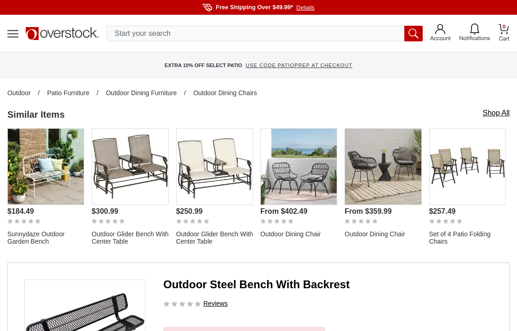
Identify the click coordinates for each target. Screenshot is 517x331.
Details (305, 7)
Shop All (496, 113)
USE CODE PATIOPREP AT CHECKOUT (299, 65)
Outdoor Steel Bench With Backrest (256, 284)
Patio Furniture (68, 93)
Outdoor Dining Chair (290, 234)
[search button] (413, 33)
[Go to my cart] (504, 34)
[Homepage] (62, 33)
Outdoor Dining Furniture (141, 93)
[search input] (265, 33)
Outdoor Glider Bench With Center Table (130, 237)
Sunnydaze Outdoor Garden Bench (36, 237)
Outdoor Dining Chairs (225, 93)
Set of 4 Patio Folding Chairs (460, 237)
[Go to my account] (440, 33)
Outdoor (19, 93)
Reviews (215, 303)
